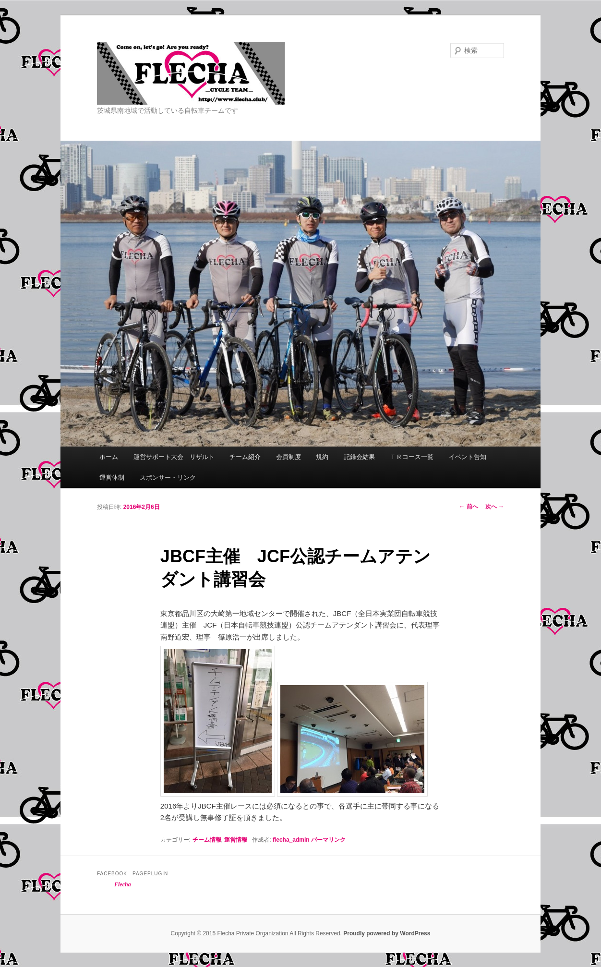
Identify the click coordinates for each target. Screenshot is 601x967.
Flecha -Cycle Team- (235, 73)
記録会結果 (359, 456)
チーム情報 (206, 839)
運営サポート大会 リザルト (174, 456)
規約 (322, 456)
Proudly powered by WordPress (386, 933)
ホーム (108, 456)
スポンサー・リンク (168, 477)
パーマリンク (328, 839)
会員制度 (288, 456)
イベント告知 (467, 456)
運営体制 (111, 477)
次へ (494, 506)
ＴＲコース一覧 (411, 456)
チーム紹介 (245, 456)
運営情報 (235, 839)
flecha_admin (291, 839)
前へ (468, 506)
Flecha (122, 884)
